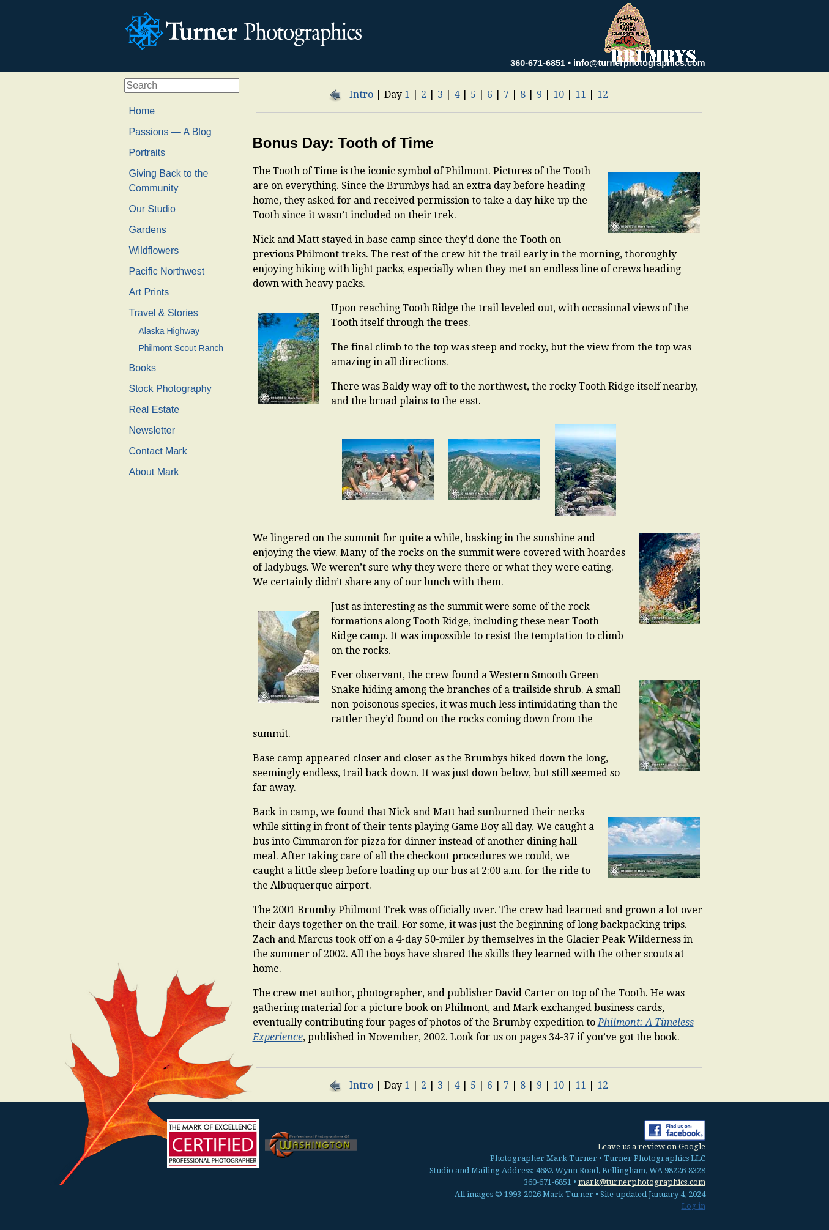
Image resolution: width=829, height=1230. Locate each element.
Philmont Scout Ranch (181, 348)
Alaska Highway (169, 331)
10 (558, 94)
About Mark (154, 472)
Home (142, 111)
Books (142, 368)
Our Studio (152, 209)
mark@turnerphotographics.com (641, 1182)
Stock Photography (170, 388)
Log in (693, 1205)
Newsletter (152, 430)
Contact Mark (158, 451)
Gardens (147, 229)
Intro (361, 94)
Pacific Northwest (167, 271)
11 (580, 94)
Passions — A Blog (170, 132)
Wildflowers (154, 250)
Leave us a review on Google (651, 1146)
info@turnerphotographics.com (639, 63)
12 (602, 94)
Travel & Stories (163, 313)
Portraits (147, 152)
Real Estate (154, 409)
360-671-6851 (537, 63)
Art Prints (149, 292)
